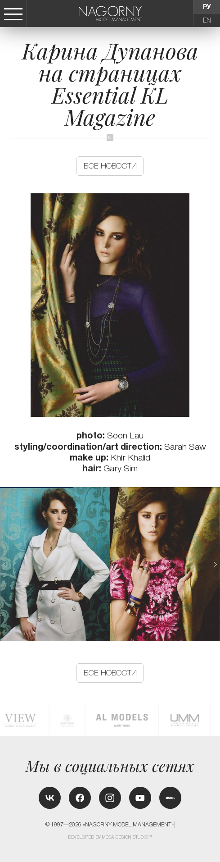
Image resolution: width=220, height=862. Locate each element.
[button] (214, 564)
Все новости (110, 165)
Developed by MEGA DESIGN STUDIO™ (110, 837)
